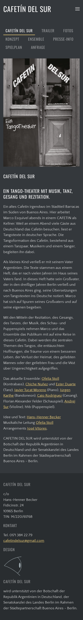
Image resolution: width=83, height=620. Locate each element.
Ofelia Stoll (50, 379)
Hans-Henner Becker (44, 417)
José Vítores (37, 428)
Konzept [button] (12, 39)
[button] (77, 9)
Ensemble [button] (36, 39)
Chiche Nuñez (36, 384)
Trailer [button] (48, 30)
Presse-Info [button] (63, 39)
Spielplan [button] (14, 47)
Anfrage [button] (38, 47)
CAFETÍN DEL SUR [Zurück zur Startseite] (27, 9)
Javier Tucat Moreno (30, 390)
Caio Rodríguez (49, 396)
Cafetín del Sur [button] (19, 30)
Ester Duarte (66, 384)
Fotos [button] (68, 30)
